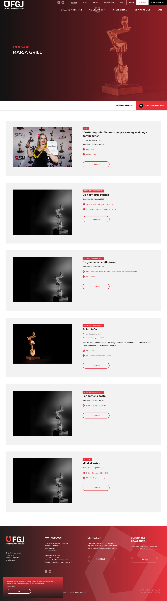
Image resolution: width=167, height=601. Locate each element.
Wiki (161, 10)
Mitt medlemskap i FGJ (157, 2)
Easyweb (143, 592)
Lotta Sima (120, 272)
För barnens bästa (94, 396)
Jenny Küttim (110, 272)
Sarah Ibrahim (91, 204)
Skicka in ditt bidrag (151, 106)
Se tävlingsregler (124, 105)
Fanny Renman (99, 272)
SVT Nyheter (90, 277)
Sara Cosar (101, 204)
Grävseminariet (71, 10)
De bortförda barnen (96, 195)
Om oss (85, 2)
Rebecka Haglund (131, 272)
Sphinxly (150, 590)
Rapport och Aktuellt (103, 356)
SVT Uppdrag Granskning (95, 478)
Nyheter (95, 2)
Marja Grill (90, 149)
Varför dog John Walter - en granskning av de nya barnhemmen (115, 134)
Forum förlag (91, 154)
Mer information (11, 586)
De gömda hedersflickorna (99, 262)
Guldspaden (97, 10)
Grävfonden (142, 10)
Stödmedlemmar (109, 2)
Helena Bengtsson (93, 473)
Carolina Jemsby (92, 405)
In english (74, 2)
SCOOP (122, 2)
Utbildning (120, 10)
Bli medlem (142, 2)
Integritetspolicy (80, 592)
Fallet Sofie (90, 329)
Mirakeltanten (91, 463)
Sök (131, 2)
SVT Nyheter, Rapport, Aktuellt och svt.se (101, 209)
